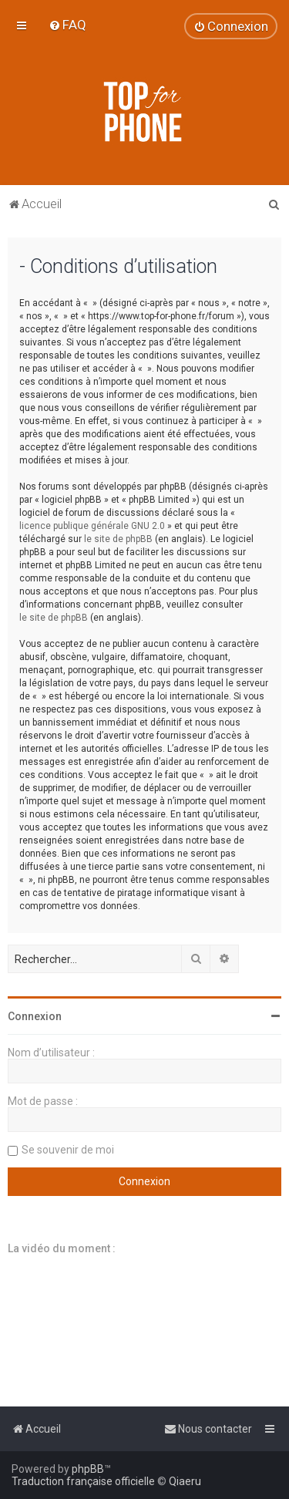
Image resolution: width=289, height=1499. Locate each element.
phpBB (88, 1469)
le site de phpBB (118, 539)
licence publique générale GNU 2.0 (92, 525)
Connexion (35, 1016)
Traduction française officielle (83, 1481)
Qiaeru (185, 1481)
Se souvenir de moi (68, 1150)
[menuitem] (67, 24)
